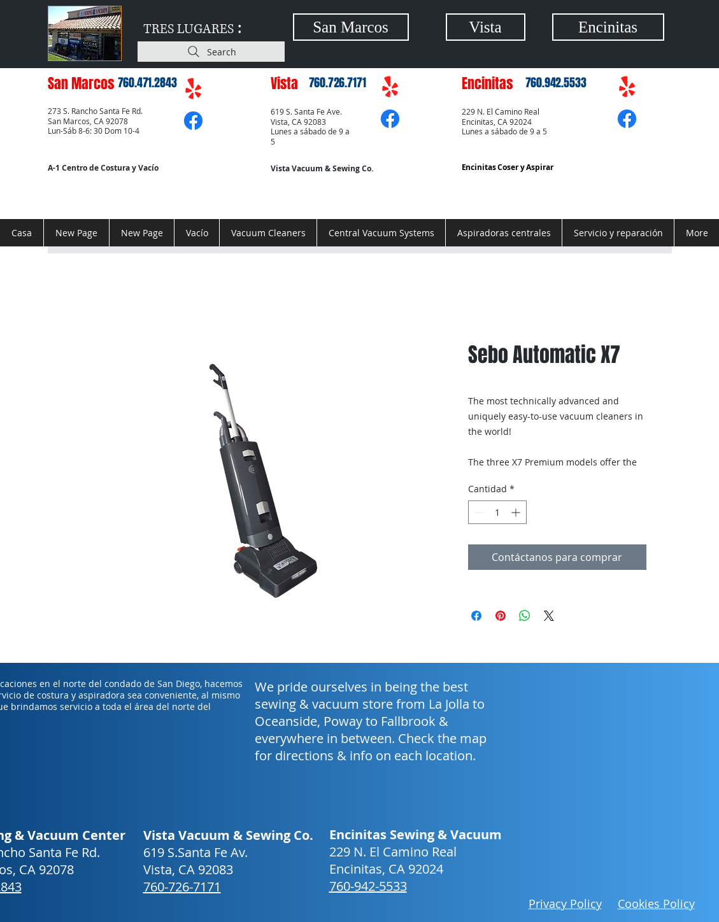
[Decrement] (478, 512)
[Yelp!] (193, 89)
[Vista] (485, 27)
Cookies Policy (656, 903)
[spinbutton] (497, 512)
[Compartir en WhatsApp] (524, 615)
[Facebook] (193, 120)
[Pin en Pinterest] (500, 615)
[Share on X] (549, 615)
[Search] (211, 51)
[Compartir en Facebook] (476, 615)
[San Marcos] (351, 27)
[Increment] (517, 512)
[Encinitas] (608, 27)
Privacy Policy (565, 903)
